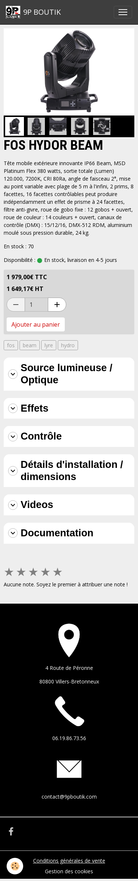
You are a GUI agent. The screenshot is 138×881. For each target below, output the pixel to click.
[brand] (33, 12)
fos (11, 345)
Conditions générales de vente (69, 860)
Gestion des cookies (69, 871)
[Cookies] (15, 866)
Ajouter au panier (35, 324)
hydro (68, 345)
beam (29, 345)
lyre (49, 345)
